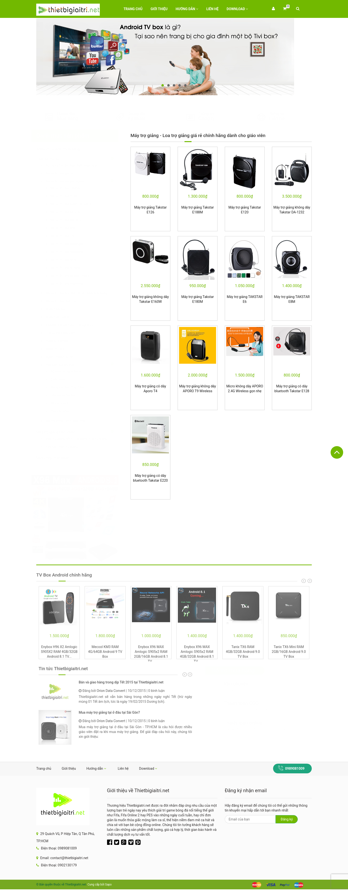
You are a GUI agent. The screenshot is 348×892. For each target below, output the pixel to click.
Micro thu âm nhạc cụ (66, 301)
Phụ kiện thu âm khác (65, 365)
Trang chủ (132, 9)
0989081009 (294, 768)
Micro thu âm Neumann (71, 252)
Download (237, 9)
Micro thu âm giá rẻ (64, 173)
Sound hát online (62, 317)
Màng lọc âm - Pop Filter (72, 387)
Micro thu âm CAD (68, 236)
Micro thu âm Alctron (70, 212)
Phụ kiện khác (65, 411)
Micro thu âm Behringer (71, 244)
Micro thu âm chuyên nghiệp (70, 181)
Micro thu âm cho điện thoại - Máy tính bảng (81, 293)
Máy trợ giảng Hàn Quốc (60, 432)
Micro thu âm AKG (68, 259)
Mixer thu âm (60, 349)
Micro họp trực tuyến (57, 458)
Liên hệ (212, 9)
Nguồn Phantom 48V (65, 357)
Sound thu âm (60, 309)
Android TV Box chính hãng (63, 149)
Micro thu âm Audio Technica (75, 204)
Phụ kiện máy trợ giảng (66, 446)
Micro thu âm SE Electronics (74, 275)
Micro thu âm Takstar (70, 188)
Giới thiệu (159, 9)
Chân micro (63, 379)
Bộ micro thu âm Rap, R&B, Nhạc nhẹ (76, 165)
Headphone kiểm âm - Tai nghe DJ (74, 325)
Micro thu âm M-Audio (70, 267)
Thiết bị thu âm (53, 159)
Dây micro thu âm (67, 395)
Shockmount (64, 403)
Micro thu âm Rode (68, 196)
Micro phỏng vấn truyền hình (70, 420)
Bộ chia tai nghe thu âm (71, 371)
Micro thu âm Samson (70, 220)
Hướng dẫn (187, 9)
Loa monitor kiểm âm (65, 333)
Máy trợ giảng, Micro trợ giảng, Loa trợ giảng (81, 438)
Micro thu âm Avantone (71, 283)
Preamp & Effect (62, 341)
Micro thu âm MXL (68, 228)
